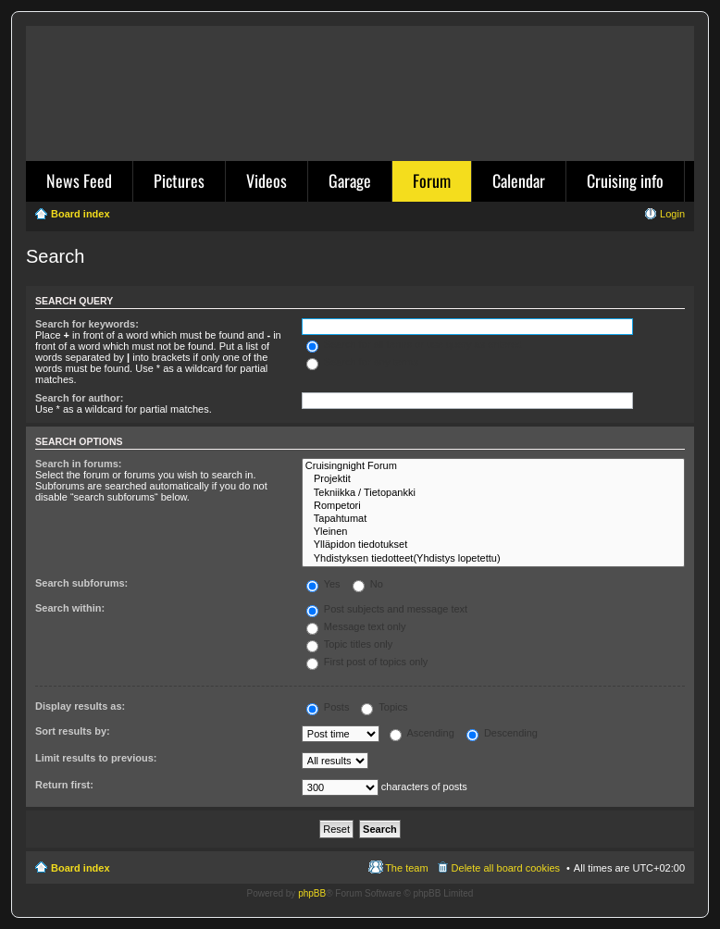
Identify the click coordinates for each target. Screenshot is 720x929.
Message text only (356, 626)
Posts (328, 706)
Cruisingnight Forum (493, 466)
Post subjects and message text (386, 608)
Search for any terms (362, 361)
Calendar (518, 180)
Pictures (179, 180)
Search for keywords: (87, 323)
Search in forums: (78, 463)
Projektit (493, 479)
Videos (266, 180)
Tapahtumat (493, 519)
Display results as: (80, 706)
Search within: (70, 607)
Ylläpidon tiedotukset (493, 545)
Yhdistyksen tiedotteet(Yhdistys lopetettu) (493, 558)
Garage (350, 180)
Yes (323, 583)
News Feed (79, 180)
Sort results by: (72, 731)
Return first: (64, 784)
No (368, 583)
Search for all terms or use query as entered (414, 344)
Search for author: (79, 397)
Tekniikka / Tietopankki (493, 493)
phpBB (312, 893)
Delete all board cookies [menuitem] (506, 867)
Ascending (422, 732)
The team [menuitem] (406, 867)
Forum (432, 180)
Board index (80, 867)
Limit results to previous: (95, 757)
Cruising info (625, 180)
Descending (502, 732)
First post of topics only (367, 661)
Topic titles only (349, 644)
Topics (384, 706)
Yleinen (493, 532)
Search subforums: (81, 582)
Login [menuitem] (672, 213)
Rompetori (493, 506)
